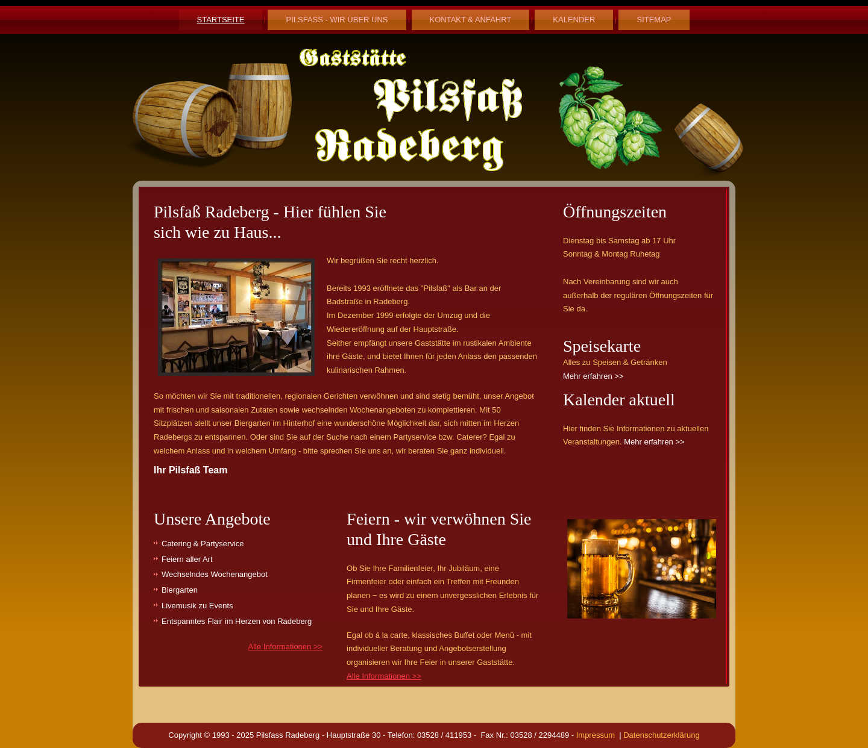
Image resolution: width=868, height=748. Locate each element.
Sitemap (654, 19)
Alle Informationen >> (285, 646)
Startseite (221, 19)
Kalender (574, 19)
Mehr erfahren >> (593, 376)
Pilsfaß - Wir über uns (337, 19)
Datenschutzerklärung (660, 735)
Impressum (598, 735)
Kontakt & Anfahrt (471, 19)
